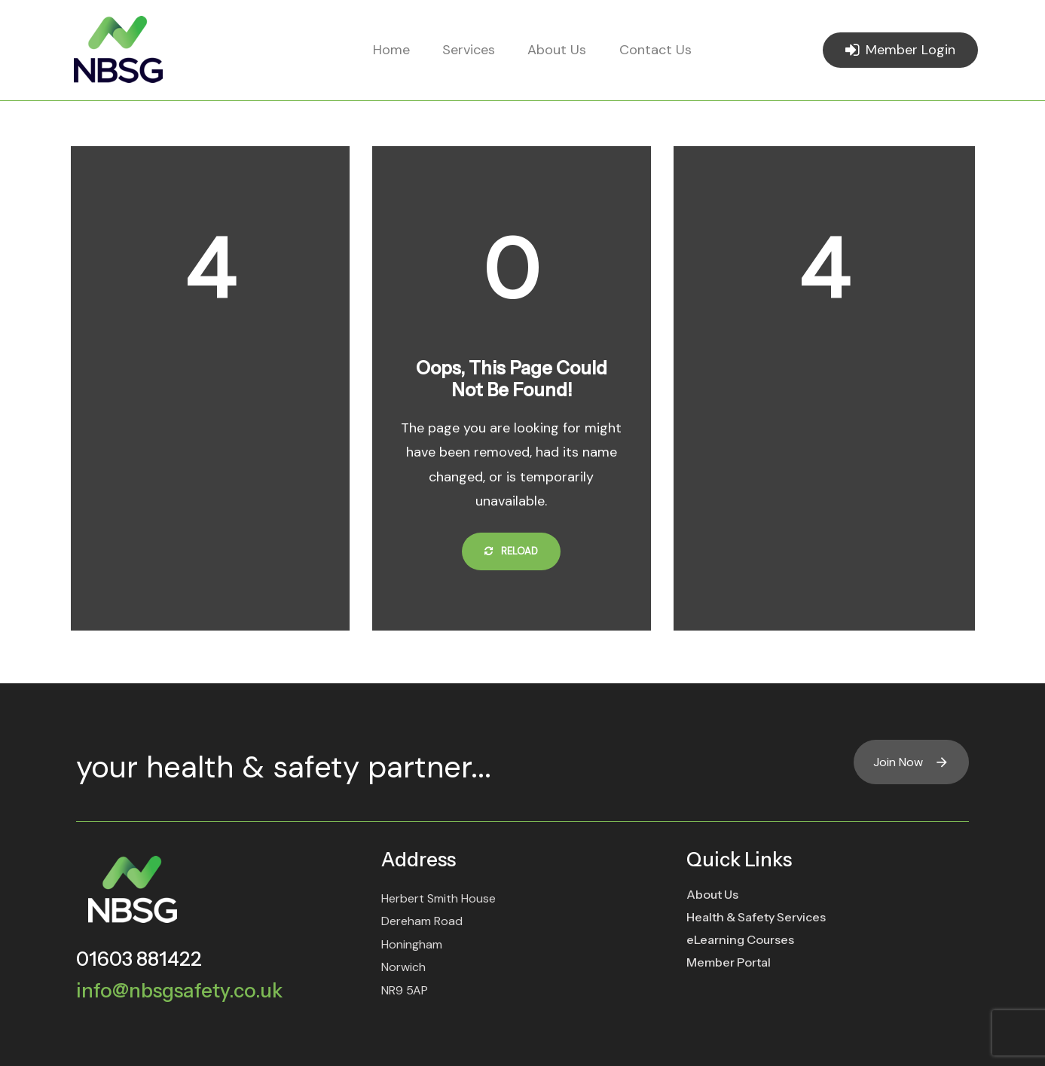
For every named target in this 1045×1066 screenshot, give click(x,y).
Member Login (900, 50)
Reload (511, 551)
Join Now (911, 762)
